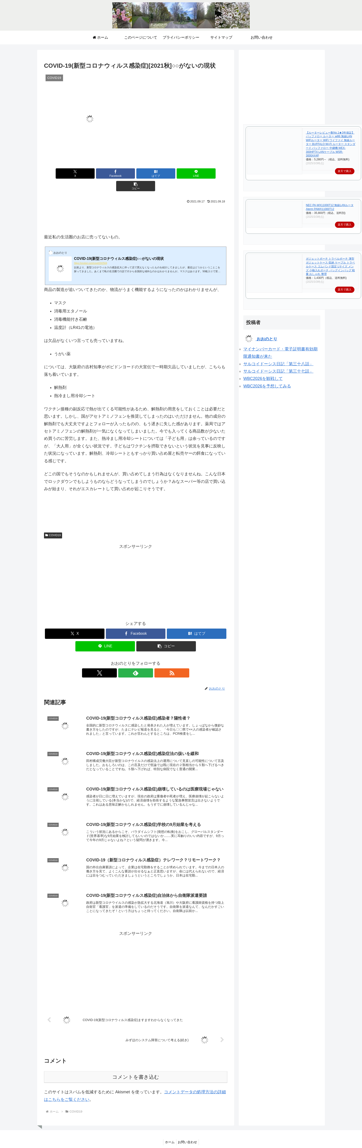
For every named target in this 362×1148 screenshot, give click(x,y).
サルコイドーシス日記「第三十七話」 (278, 371)
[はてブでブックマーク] (135, 173)
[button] (197, 173)
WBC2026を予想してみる (267, 386)
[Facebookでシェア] (105, 173)
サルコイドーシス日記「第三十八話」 (278, 364)
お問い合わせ (188, 1133)
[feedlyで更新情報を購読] (135, 660)
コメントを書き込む (135, 1068)
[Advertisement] (135, 204)
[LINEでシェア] (166, 173)
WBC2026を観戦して (263, 378)
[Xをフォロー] (125, 660)
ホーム (169, 1133)
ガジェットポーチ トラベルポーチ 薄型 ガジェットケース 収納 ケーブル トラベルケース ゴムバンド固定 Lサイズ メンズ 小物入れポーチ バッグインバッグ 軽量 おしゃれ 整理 (330, 266)
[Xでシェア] (74, 173)
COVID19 (53, 522)
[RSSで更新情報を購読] (146, 660)
